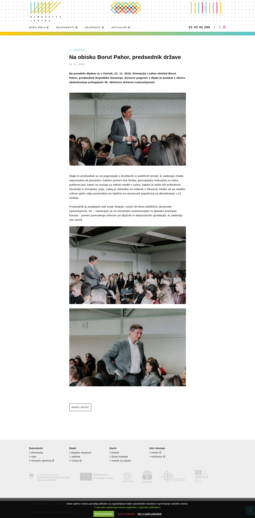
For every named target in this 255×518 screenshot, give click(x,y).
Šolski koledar (118, 456)
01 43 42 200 (199, 27)
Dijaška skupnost (80, 452)
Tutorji (74, 460)
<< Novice (77, 50)
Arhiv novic (80, 407)
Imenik (114, 452)
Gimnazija (36, 452)
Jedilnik (74, 456)
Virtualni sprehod (40, 460)
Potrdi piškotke (103, 514)
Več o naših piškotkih (149, 514)
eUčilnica (155, 456)
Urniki (153, 452)
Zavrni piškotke (126, 514)
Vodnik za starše (120, 460)
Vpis (32, 456)
